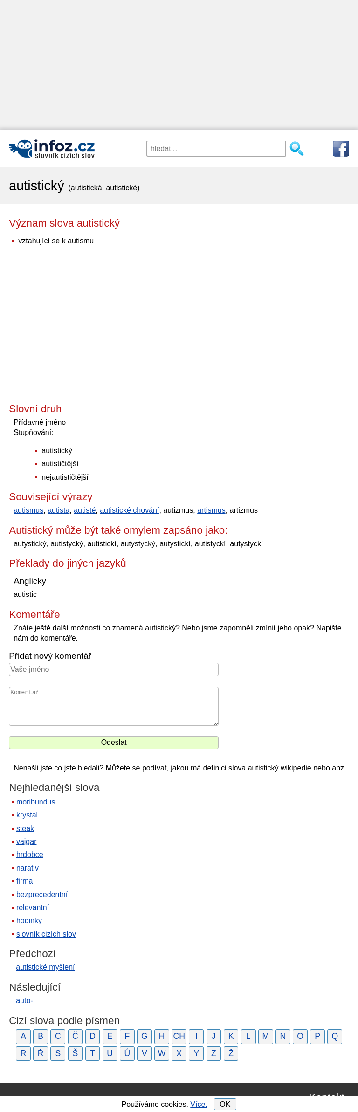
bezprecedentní (42, 894)
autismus (28, 510)
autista (58, 510)
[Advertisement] (179, 65)
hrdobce (29, 854)
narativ (27, 868)
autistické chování (129, 510)
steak (25, 828)
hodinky (29, 920)
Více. (198, 1104)
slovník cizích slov (46, 934)
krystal (27, 815)
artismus (211, 510)
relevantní (32, 907)
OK (225, 1104)
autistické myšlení (45, 967)
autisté (85, 510)
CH (179, 1036)
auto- (24, 1001)
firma (24, 881)
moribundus (35, 802)
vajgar (26, 841)
